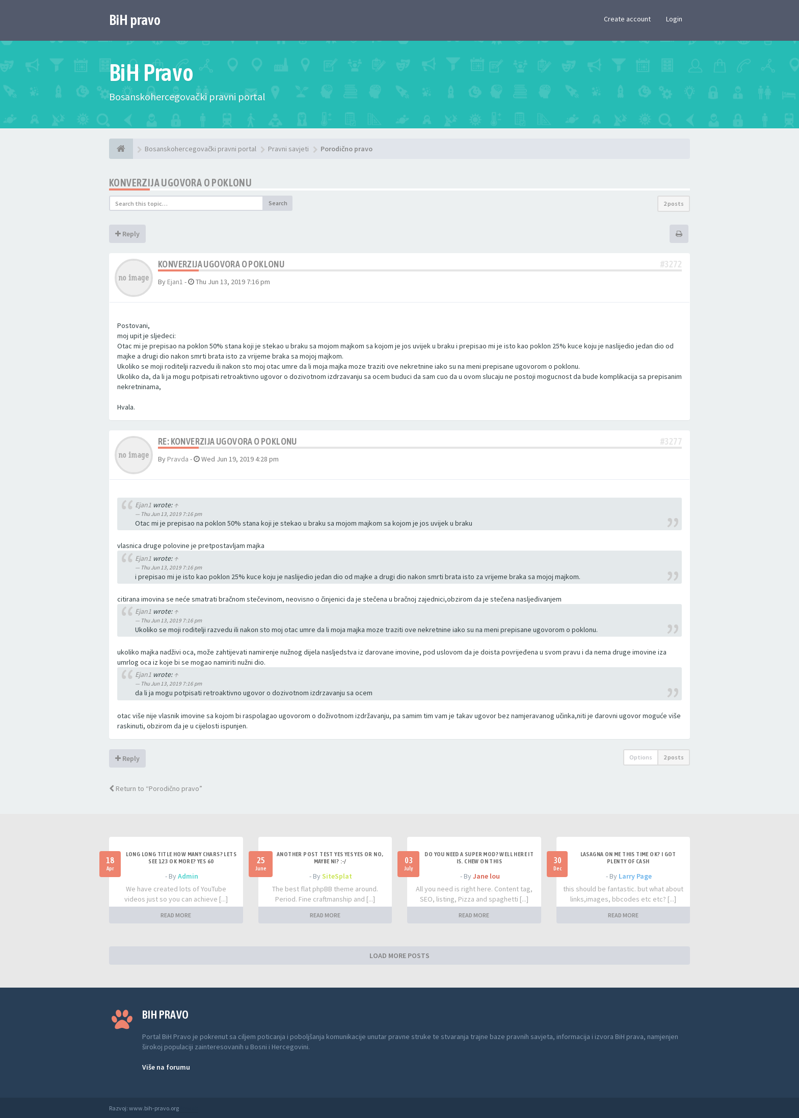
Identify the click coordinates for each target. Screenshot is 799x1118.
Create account (627, 18)
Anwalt (189, 1108)
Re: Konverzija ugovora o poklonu (227, 441)
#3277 (671, 441)
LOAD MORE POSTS (399, 955)
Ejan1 (175, 281)
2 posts (673, 203)
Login (674, 18)
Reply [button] (127, 233)
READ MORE (176, 915)
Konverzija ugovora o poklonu (180, 182)
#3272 (671, 264)
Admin (188, 876)
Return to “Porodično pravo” (155, 788)
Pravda (178, 458)
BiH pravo (135, 20)
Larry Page (635, 876)
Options (640, 757)
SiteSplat (337, 876)
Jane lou (486, 876)
